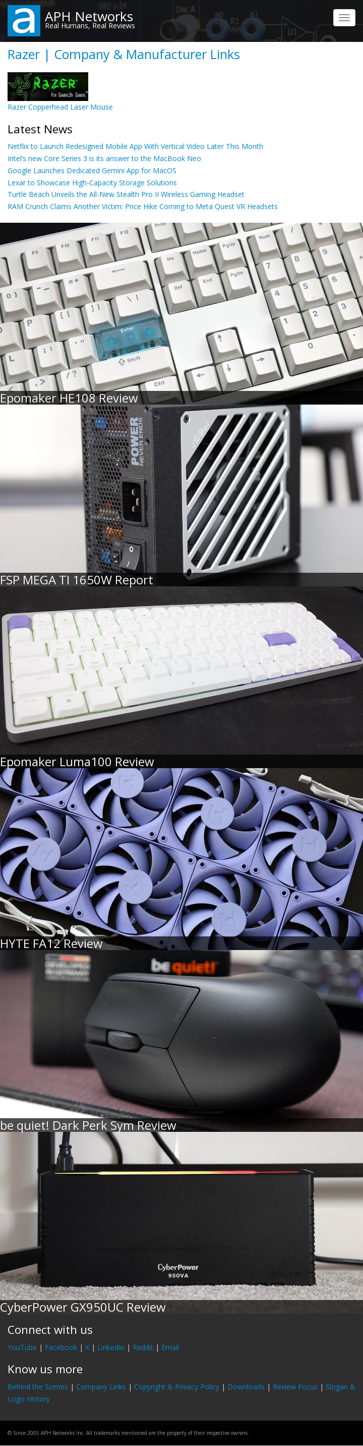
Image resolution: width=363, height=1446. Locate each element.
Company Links (101, 1386)
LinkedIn (111, 1347)
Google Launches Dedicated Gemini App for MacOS (92, 170)
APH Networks (89, 16)
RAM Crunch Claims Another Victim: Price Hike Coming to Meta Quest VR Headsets (143, 206)
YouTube (22, 1347)
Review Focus (295, 1386)
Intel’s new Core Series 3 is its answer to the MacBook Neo (104, 158)
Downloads (246, 1386)
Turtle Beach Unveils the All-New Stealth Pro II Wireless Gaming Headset (126, 194)
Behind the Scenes (38, 1386)
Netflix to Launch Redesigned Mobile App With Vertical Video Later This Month (135, 146)
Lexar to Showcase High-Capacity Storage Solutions (92, 182)
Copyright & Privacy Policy (176, 1386)
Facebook (61, 1347)
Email (170, 1347)
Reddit (143, 1347)
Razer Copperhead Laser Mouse (60, 107)
